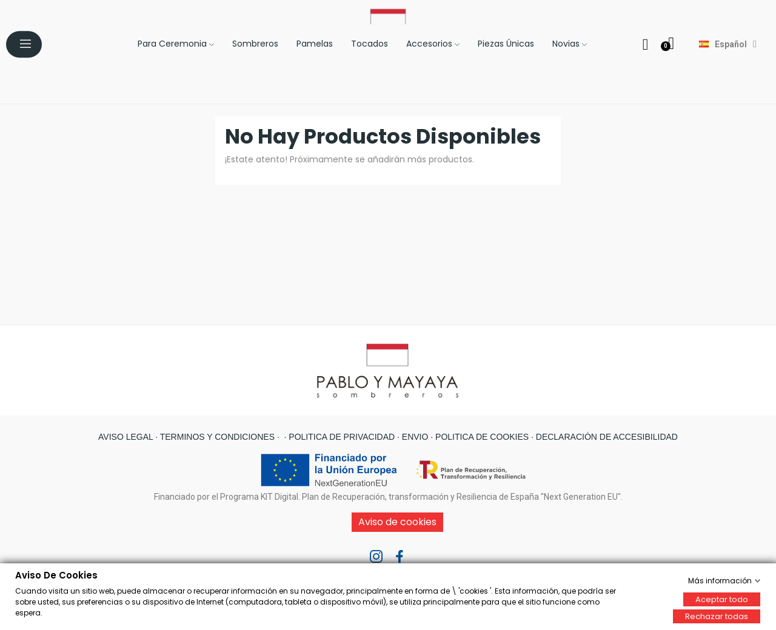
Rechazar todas (716, 616)
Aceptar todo (721, 599)
